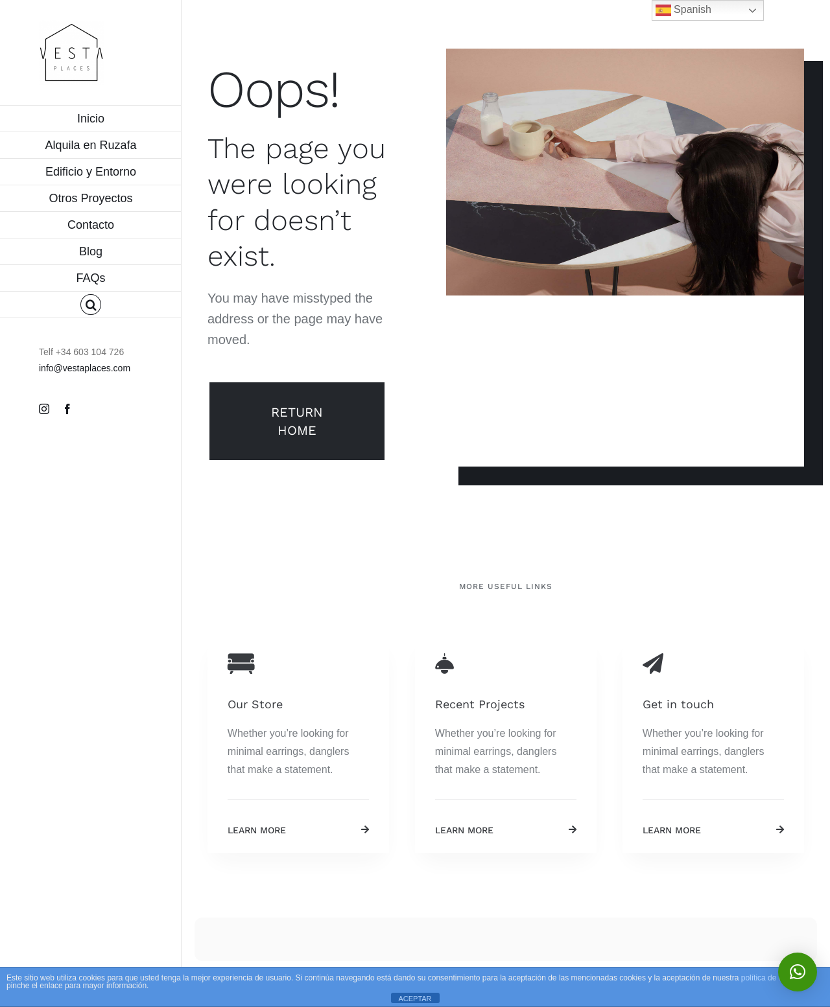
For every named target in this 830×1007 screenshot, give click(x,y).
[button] (91, 305)
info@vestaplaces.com (84, 368)
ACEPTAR (414, 998)
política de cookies (773, 977)
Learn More (257, 830)
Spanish (683, 10)
